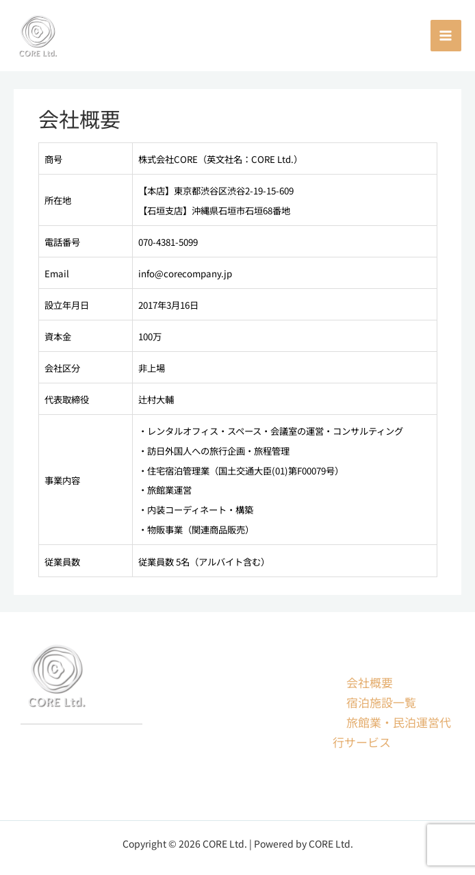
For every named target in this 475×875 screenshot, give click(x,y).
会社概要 (369, 682)
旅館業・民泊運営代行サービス (392, 731)
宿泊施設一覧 (381, 702)
